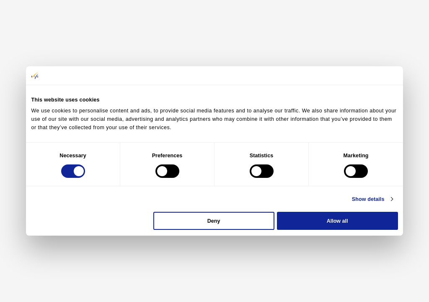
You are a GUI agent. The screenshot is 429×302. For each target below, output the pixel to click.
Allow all (337, 221)
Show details (368, 199)
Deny (213, 221)
